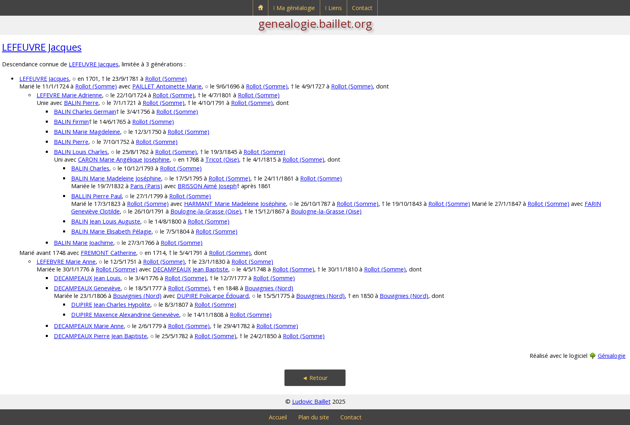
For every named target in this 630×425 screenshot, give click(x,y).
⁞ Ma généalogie (294, 8)
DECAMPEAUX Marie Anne (89, 326)
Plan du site (313, 417)
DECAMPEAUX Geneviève (87, 288)
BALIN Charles (90, 168)
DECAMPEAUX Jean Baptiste (190, 269)
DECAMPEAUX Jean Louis (87, 278)
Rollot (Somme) (166, 78)
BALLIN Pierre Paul (96, 196)
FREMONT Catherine (108, 253)
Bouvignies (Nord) (269, 288)
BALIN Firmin (71, 121)
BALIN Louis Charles (81, 152)
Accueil (278, 417)
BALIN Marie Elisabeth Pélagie (111, 231)
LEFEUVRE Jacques (42, 46)
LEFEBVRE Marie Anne (66, 261)
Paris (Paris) (146, 186)
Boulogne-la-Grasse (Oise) (205, 211)
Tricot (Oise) (222, 159)
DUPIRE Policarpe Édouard (213, 296)
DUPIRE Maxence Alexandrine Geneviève (125, 314)
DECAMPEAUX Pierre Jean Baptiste (100, 336)
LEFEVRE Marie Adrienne (69, 95)
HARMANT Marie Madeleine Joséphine (235, 203)
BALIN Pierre (81, 103)
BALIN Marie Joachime (83, 242)
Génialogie (612, 355)
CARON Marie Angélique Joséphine (124, 159)
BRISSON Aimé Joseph (207, 186)
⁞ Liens (333, 8)
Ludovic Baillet (311, 401)
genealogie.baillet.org (315, 23)
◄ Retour (315, 378)
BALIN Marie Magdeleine (87, 132)
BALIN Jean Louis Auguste (105, 221)
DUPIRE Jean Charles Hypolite (110, 304)
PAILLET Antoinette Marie (167, 86)
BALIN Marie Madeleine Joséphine (116, 178)
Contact (362, 8)
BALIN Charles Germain (85, 111)
